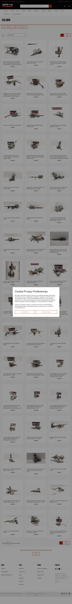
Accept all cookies (46, 312)
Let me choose (24, 312)
